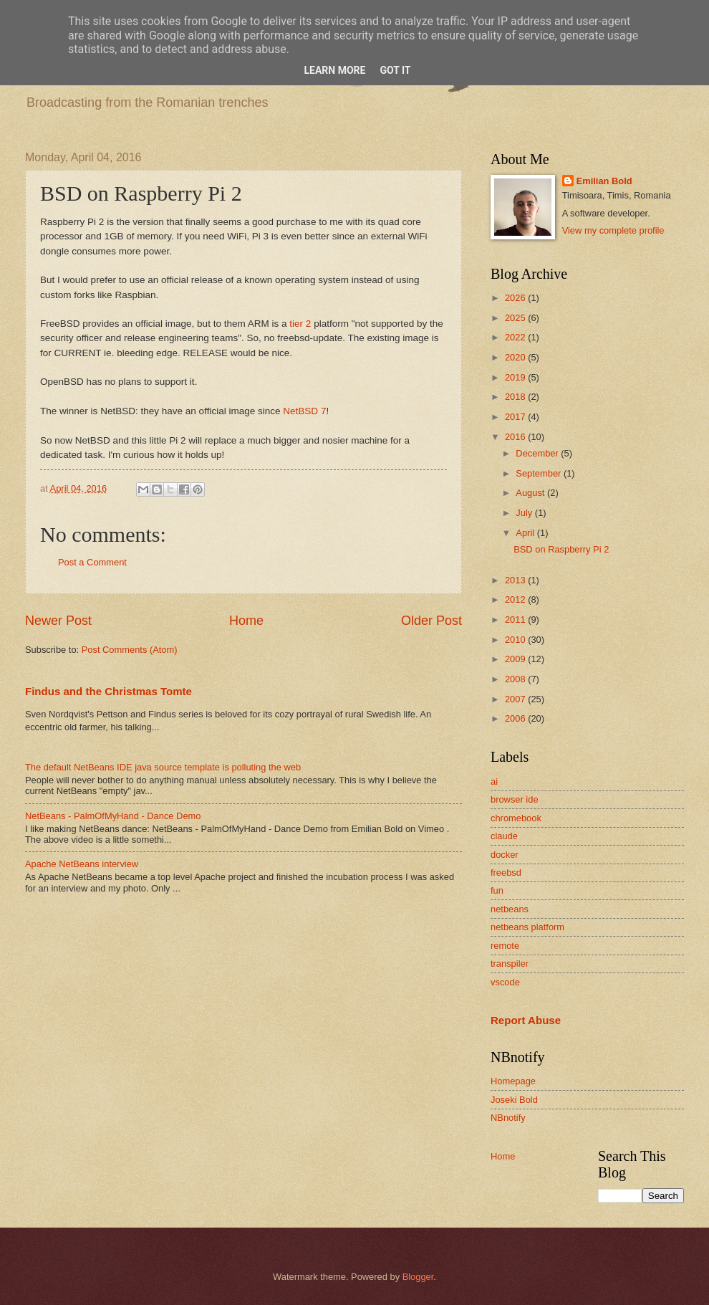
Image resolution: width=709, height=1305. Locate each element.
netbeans (510, 909)
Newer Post (58, 620)
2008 (516, 679)
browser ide (515, 799)
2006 (516, 718)
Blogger (418, 1276)
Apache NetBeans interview (81, 864)
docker (505, 854)
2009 (516, 659)
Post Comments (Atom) (130, 649)
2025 (516, 317)
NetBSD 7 (304, 411)
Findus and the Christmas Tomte (108, 691)
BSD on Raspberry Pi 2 (561, 549)
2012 (516, 599)
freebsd (506, 872)
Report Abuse (526, 1020)
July (525, 512)
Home (246, 620)
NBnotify (508, 1117)
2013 (516, 580)
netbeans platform (527, 927)
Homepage (513, 1081)
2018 (516, 396)
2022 (516, 337)
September (540, 473)
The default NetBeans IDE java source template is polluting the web (163, 767)
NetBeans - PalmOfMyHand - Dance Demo (113, 816)
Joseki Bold (514, 1099)
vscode (505, 982)
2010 (516, 639)
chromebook (516, 818)
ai (494, 781)
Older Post (431, 620)
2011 (516, 619)
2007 (516, 699)
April (526, 532)
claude (504, 836)
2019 (516, 377)
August (531, 492)
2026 (516, 297)
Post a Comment (92, 562)
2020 (516, 357)
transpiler (510, 963)
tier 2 (300, 323)
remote (505, 945)
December (538, 453)
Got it (395, 70)
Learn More (334, 70)
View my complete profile (613, 230)
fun (497, 890)
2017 (516, 416)
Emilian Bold (604, 181)
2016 (516, 436)
